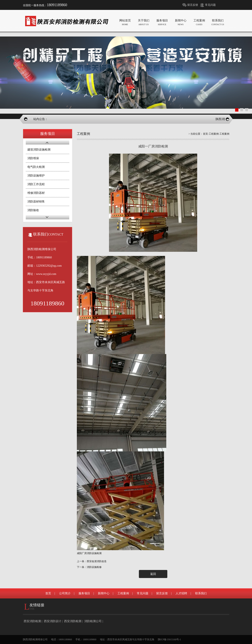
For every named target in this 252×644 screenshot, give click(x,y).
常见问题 (210, 4)
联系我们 (201, 593)
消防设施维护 (36, 175)
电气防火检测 (36, 166)
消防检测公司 (93, 621)
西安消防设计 (52, 621)
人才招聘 (181, 593)
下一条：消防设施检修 (89, 567)
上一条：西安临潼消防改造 (92, 561)
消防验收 (33, 210)
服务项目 (84, 593)
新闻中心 (103, 593)
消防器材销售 (36, 201)
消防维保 (33, 158)
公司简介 (65, 593)
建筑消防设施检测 (38, 149)
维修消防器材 (36, 192)
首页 (205, 133)
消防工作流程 (36, 184)
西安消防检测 (32, 621)
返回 (153, 574)
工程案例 (214, 133)
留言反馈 (192, 4)
